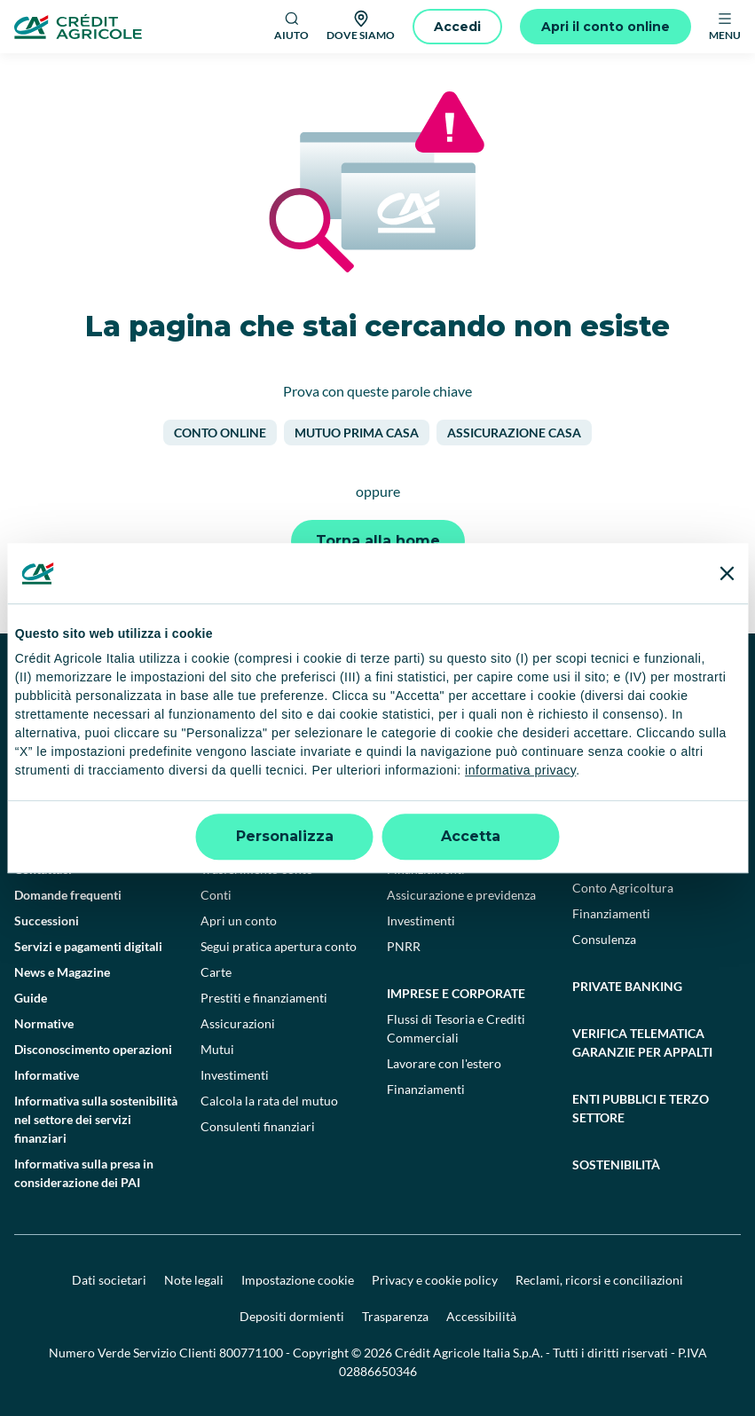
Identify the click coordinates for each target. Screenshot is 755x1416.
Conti (216, 894)
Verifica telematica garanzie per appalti (642, 1042)
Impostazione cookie (297, 1279)
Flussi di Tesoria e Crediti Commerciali (456, 1028)
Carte (216, 971)
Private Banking (627, 986)
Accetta (470, 836)
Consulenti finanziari (258, 1126)
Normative (44, 1023)
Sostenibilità (616, 1164)
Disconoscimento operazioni (93, 1049)
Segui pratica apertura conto (279, 946)
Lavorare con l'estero (444, 1063)
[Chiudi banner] (726, 573)
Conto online (220, 432)
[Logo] (78, 26)
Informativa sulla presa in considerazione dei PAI (83, 1173)
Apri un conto (239, 920)
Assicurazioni (238, 1023)
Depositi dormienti (292, 1316)
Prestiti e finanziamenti (264, 997)
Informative (46, 1074)
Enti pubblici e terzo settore (640, 1108)
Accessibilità (481, 1316)
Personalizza (285, 836)
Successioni (46, 920)
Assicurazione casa (514, 432)
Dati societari (109, 1279)
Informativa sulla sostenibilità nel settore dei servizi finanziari (95, 1119)
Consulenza (604, 939)
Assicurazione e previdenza (461, 894)
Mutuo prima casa (357, 432)
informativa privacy (520, 770)
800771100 (251, 1352)
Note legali (194, 1279)
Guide (30, 997)
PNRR (404, 946)
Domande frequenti (68, 894)
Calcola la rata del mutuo (269, 1100)
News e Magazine (62, 971)
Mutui (217, 1049)
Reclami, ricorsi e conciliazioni (599, 1279)
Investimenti (235, 1074)
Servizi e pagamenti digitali (88, 946)
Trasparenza (395, 1316)
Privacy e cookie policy (435, 1279)
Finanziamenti (426, 1089)
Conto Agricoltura (622, 887)
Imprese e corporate (456, 993)
